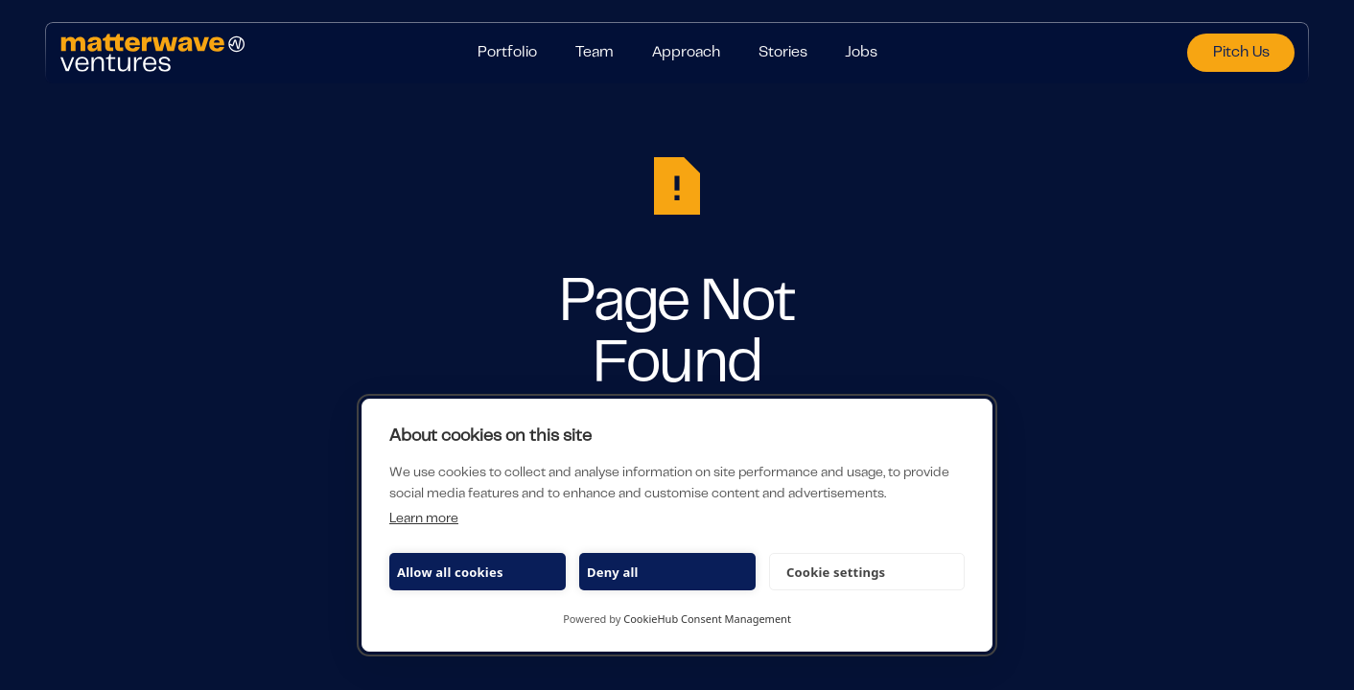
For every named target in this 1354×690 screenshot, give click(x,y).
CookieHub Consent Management (707, 618)
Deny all (613, 572)
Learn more (423, 519)
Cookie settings (835, 572)
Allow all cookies (450, 572)
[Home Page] (246, 53)
